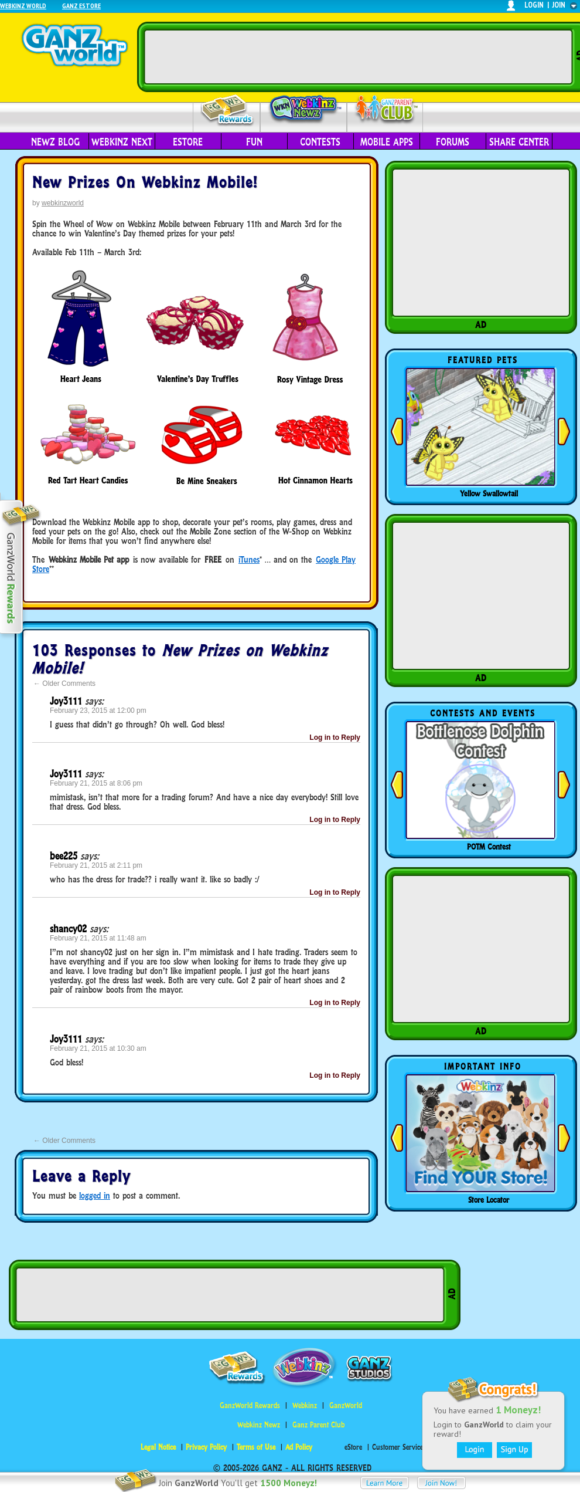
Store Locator (488, 1200)
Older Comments (64, 683)
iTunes (249, 559)
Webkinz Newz (304, 110)
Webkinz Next (121, 142)
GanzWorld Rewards (250, 1405)
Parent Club (385, 110)
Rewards (227, 110)
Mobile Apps (386, 142)
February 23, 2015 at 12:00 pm (98, 710)
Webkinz (304, 1405)
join (558, 5)
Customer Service (397, 1447)
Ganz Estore (81, 5)
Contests (320, 142)
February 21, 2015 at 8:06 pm (96, 783)
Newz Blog (55, 142)
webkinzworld (63, 203)
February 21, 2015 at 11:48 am (98, 938)
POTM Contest (489, 846)
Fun (254, 142)
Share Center (519, 142)
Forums (452, 142)
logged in (94, 1195)
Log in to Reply (334, 737)
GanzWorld (345, 1405)
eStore (188, 142)
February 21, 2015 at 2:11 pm (96, 865)
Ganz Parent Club (318, 1424)
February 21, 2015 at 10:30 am (98, 1048)
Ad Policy (298, 1447)
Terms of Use (256, 1447)
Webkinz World (23, 5)
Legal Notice (158, 1447)
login (534, 5)
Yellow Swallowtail (489, 493)
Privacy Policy (206, 1447)
